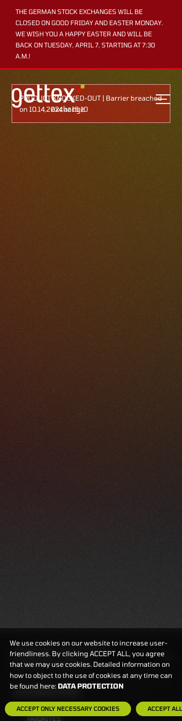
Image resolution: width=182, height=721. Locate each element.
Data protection (91, 686)
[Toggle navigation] (163, 99)
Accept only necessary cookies (68, 708)
